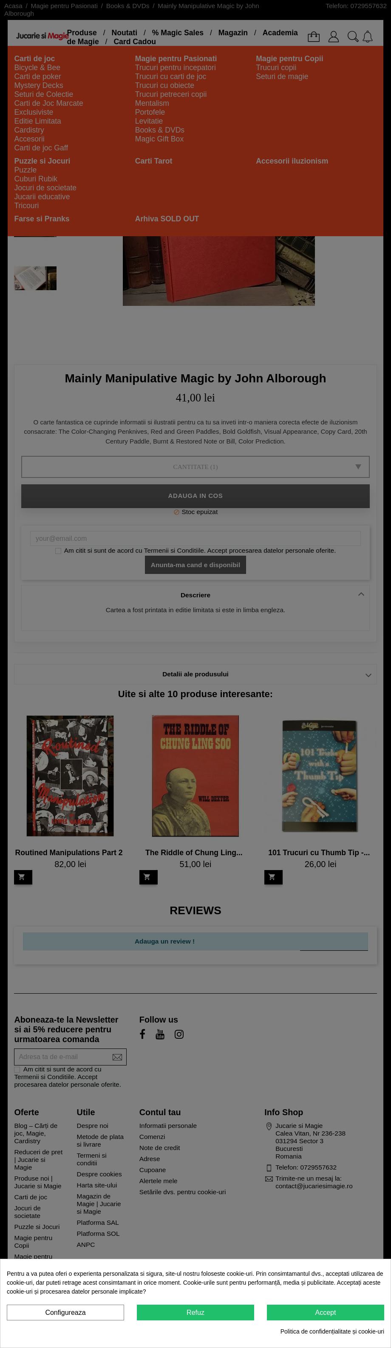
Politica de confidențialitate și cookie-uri (332, 1331)
